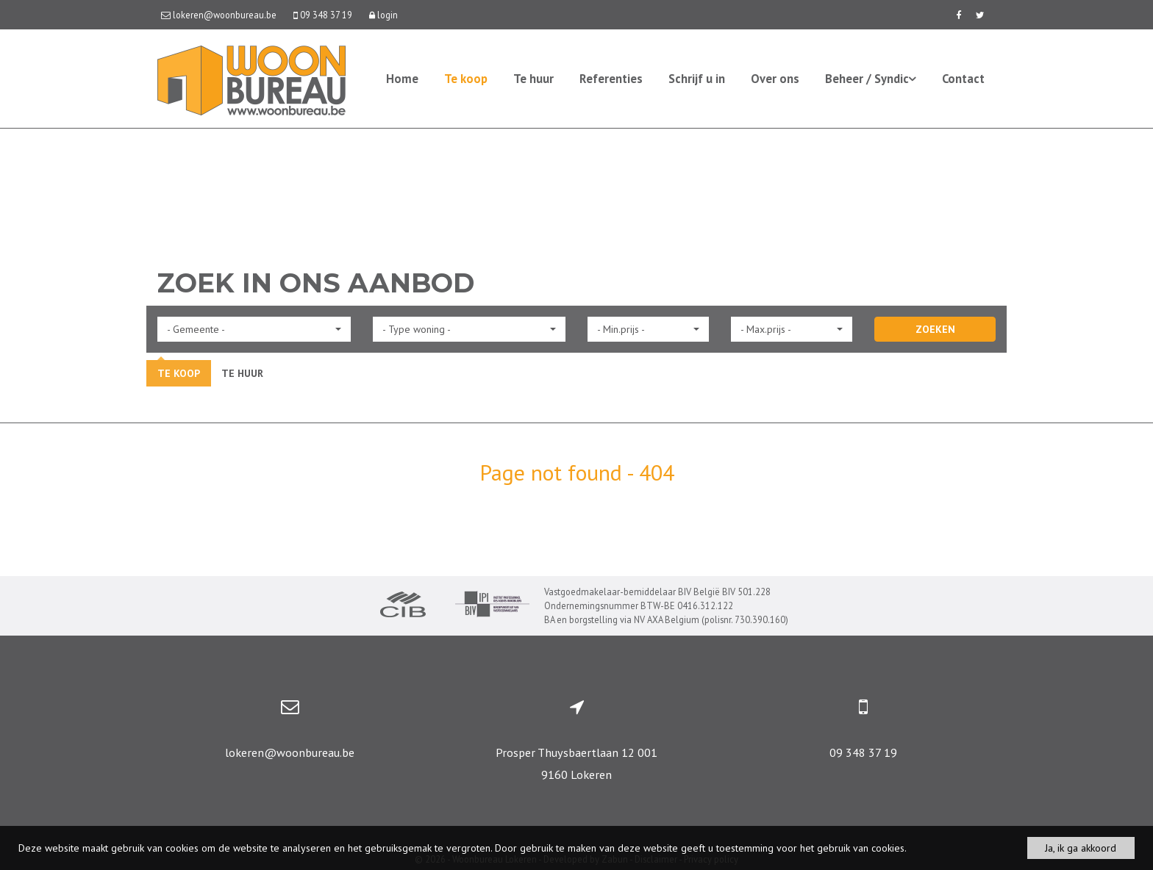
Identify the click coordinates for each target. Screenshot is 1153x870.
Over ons (775, 79)
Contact (963, 79)
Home (402, 79)
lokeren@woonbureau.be (289, 752)
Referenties (611, 79)
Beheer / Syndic (870, 79)
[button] (254, 329)
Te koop (466, 79)
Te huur (533, 79)
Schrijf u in (696, 79)
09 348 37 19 (863, 752)
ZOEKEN (935, 329)
